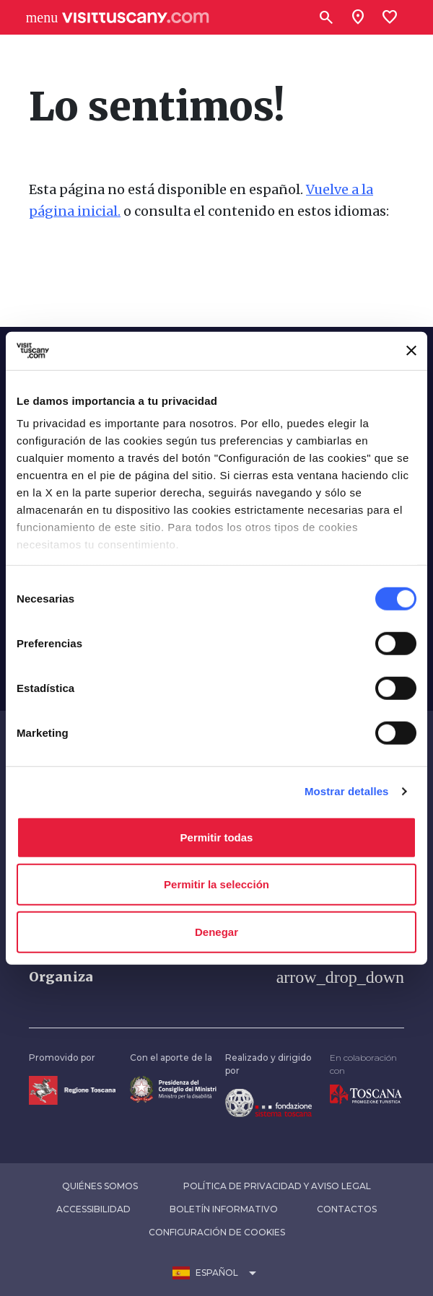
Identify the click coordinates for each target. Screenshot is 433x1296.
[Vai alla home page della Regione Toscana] (72, 1089)
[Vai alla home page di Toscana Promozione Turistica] (366, 1093)
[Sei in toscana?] (358, 17)
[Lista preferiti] (389, 17)
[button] (216, 977)
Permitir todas (216, 837)
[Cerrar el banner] (411, 351)
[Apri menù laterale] (42, 17)
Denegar (216, 931)
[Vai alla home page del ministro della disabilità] (173, 1088)
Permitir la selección (216, 884)
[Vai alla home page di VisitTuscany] (135, 17)
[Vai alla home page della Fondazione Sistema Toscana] (268, 1102)
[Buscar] (326, 17)
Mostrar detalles (347, 791)
